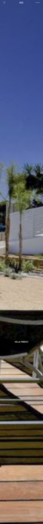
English (37, 2)
